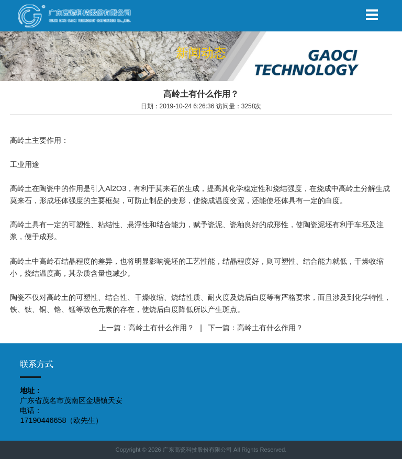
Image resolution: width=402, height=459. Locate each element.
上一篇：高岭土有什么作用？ (146, 327)
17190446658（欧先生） (61, 420)
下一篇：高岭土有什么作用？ (255, 327)
